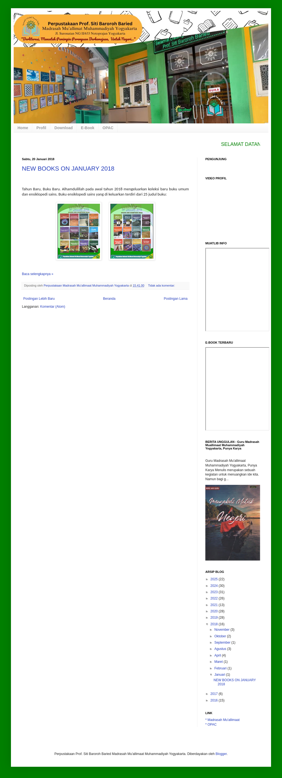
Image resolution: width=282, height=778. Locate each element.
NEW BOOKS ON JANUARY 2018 (68, 168)
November (222, 630)
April (218, 655)
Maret (219, 662)
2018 (215, 624)
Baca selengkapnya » (37, 274)
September (222, 642)
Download (63, 128)
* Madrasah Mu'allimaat (222, 720)
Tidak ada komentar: (162, 285)
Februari (221, 668)
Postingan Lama (176, 299)
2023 (215, 592)
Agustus (220, 649)
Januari (220, 675)
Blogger (221, 754)
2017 (215, 694)
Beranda (109, 299)
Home (23, 128)
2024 (215, 586)
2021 (215, 605)
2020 (215, 611)
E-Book (87, 128)
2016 (215, 700)
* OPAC (211, 724)
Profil (41, 128)
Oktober (220, 636)
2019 (215, 617)
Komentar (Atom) (52, 307)
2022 (215, 598)
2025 (215, 579)
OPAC (108, 128)
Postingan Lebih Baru (39, 299)
